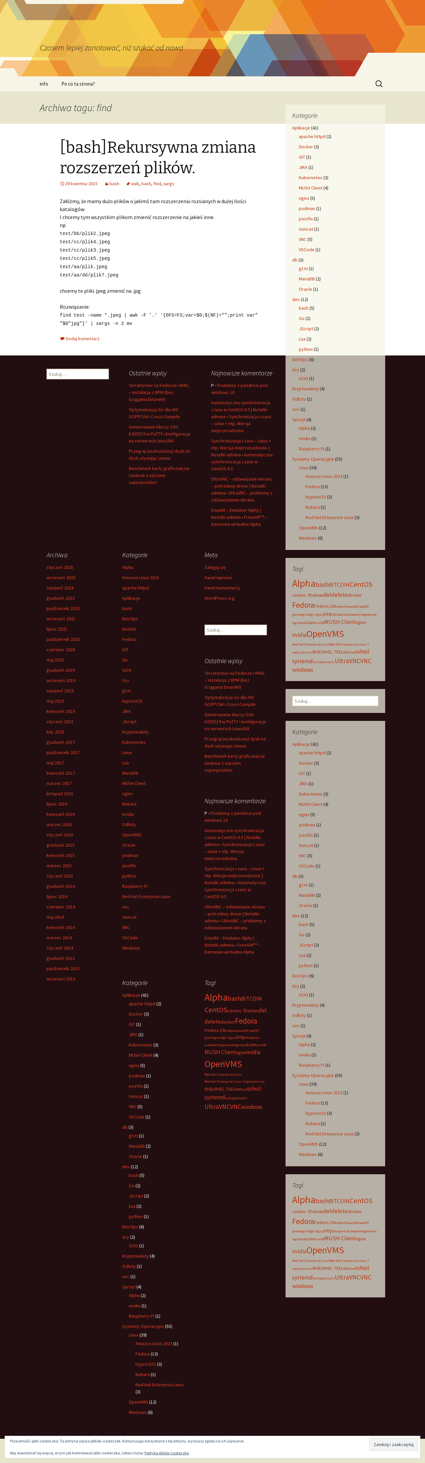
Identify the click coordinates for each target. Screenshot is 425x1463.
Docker (306, 147)
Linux (303, 468)
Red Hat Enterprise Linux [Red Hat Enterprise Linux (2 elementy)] (310, 644)
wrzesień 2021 (60, 616)
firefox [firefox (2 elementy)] (339, 606)
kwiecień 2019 (60, 709)
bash (114, 184)
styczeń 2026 (59, 565)
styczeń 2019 (59, 719)
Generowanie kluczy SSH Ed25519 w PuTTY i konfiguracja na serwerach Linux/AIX (159, 431)
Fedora (312, 487)
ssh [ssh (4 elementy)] (359, 651)
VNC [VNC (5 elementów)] (366, 661)
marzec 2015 (59, 863)
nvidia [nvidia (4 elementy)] (299, 635)
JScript (306, 329)
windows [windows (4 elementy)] (302, 669)
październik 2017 (63, 750)
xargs (168, 184)
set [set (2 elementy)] (353, 652)
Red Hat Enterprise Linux (329, 517)
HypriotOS (315, 497)
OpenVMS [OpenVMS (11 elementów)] (325, 634)
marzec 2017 (59, 781)
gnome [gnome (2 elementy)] (297, 614)
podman (307, 208)
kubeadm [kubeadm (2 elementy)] (354, 614)
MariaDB (307, 279)
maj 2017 (55, 760)
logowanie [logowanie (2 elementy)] (369, 614)
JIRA (303, 167)
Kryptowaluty (305, 389)
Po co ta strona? (78, 84)
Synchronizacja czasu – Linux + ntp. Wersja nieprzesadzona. (241, 421)
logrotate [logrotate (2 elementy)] (298, 623)
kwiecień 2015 (60, 853)
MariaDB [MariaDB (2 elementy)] (318, 623)
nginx (304, 198)
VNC (302, 239)
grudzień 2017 (60, 739)
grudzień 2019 (60, 667)
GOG (303, 378)
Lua (302, 339)
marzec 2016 (59, 822)
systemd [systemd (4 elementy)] (302, 661)
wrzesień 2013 (60, 976)
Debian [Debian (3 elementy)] (316, 595)
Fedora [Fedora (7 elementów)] (303, 605)
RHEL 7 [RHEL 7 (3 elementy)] (329, 652)
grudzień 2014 (60, 883)
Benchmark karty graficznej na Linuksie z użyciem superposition (159, 473)
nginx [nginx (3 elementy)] (361, 622)
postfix (306, 219)
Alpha (304, 428)
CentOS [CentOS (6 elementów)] (361, 584)
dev (296, 299)
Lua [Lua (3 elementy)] (308, 622)
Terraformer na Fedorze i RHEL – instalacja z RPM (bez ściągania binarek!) (159, 390)
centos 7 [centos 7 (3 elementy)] (300, 595)
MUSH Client (310, 188)
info (44, 84)
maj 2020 (55, 657)
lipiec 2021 (56, 626)
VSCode (306, 250)
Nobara (312, 507)
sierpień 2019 (59, 688)
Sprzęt (298, 420)
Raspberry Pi (311, 449)
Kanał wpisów (218, 575)
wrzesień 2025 (60, 575)
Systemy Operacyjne (313, 459)
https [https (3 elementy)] (329, 614)
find (157, 184)
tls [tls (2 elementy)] (333, 662)
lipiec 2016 (56, 801)
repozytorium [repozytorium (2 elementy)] (302, 652)
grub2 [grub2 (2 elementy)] (306, 614)
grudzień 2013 (60, 956)
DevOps (300, 359)
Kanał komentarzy (222, 585)
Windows (308, 538)
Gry (295, 370)
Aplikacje (301, 128)
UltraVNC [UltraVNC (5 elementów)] (347, 661)
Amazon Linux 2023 (323, 476)
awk (135, 184)
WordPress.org (220, 595)
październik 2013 (63, 966)
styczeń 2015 (59, 873)
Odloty (299, 399)
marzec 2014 (59, 935)
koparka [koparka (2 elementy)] (341, 614)
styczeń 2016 (59, 832)
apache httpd (312, 136)
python (306, 349)
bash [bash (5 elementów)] (322, 584)
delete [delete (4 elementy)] (339, 594)
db (295, 260)
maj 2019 (55, 698)
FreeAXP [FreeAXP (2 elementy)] (363, 606)
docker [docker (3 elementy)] (355, 595)
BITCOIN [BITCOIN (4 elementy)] (339, 584)
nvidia (304, 438)
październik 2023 (63, 606)
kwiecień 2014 (60, 925)
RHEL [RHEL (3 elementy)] (318, 652)
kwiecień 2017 (60, 770)
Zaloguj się (215, 565)
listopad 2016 (59, 791)
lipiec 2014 (56, 894)
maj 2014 (55, 914)
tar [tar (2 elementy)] (315, 662)
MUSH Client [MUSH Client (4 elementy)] (340, 622)
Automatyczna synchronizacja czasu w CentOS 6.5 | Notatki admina (240, 407)
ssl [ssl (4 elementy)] (366, 651)
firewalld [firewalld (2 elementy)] (350, 606)
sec (295, 409)
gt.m (303, 268)
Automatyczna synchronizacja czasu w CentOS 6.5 (242, 459)
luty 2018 (55, 729)
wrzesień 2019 (60, 678)
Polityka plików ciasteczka (166, 1452)
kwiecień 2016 (60, 811)
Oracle (305, 289)
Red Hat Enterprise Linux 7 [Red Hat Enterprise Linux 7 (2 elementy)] (349, 644)
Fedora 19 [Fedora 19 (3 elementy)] (324, 606)
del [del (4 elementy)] (327, 594)
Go (301, 318)
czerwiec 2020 (60, 647)
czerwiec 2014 (60, 904)
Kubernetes (310, 178)
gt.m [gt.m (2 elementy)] (314, 614)
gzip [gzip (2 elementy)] (321, 614)
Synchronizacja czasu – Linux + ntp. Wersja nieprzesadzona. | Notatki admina (241, 445)
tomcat (306, 229)
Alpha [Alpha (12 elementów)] (303, 583)
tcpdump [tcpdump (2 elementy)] (324, 662)
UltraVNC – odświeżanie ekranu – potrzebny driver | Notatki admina (241, 483)
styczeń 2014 (59, 945)
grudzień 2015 (60, 842)
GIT (302, 157)
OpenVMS (308, 528)
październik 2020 (63, 637)
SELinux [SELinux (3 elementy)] (343, 652)
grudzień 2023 (60, 595)
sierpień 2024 (59, 585)
